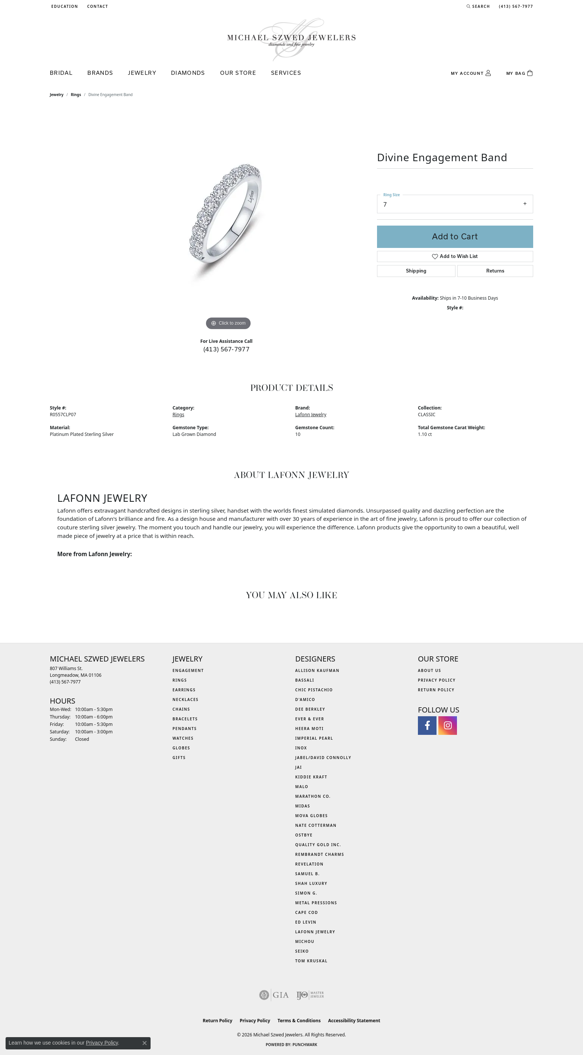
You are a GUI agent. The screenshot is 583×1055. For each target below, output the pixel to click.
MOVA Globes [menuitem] (311, 815)
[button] (64, 6)
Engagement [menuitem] (188, 670)
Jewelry (142, 73)
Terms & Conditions (299, 1020)
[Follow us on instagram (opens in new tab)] (447, 725)
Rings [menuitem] (180, 680)
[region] (228, 220)
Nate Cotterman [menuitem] (316, 825)
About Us (429, 670)
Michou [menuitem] (305, 941)
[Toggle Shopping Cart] (520, 73)
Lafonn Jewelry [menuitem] (315, 931)
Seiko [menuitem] (302, 951)
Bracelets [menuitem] (185, 718)
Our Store (238, 73)
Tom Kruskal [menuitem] (311, 960)
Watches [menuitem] (183, 738)
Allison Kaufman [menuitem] (317, 670)
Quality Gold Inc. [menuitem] (318, 844)
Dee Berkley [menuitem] (310, 709)
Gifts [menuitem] (179, 757)
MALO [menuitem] (302, 786)
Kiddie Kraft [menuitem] (311, 777)
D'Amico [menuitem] (305, 699)
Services (286, 73)
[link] (97, 6)
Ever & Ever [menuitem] (309, 718)
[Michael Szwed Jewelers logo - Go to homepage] (291, 39)
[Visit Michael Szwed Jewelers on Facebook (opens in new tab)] (427, 725)
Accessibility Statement (354, 1020)
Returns (495, 270)
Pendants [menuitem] (185, 728)
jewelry (57, 94)
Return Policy (436, 689)
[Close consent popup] (144, 1043)
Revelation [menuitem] (309, 864)
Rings (76, 94)
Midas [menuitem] (302, 806)
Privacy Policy (437, 680)
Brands (100, 73)
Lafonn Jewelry (310, 414)
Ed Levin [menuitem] (305, 922)
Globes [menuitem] (181, 747)
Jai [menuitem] (298, 767)
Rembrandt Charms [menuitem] (319, 854)
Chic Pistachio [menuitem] (314, 689)
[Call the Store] (65, 682)
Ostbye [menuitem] (304, 835)
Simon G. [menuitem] (306, 893)
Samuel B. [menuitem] (307, 873)
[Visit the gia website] (274, 995)
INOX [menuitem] (301, 747)
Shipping (416, 270)
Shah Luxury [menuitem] (311, 883)
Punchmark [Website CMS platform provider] (305, 1044)
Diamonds (188, 73)
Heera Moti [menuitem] (309, 728)
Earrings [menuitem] (184, 689)
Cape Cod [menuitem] (306, 912)
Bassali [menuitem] (304, 680)
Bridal (61, 73)
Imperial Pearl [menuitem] (314, 738)
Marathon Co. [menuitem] (313, 796)
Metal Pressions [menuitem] (316, 902)
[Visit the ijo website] (310, 995)
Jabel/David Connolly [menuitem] (323, 757)
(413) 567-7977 (226, 349)
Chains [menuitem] (181, 709)
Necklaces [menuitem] (186, 699)
